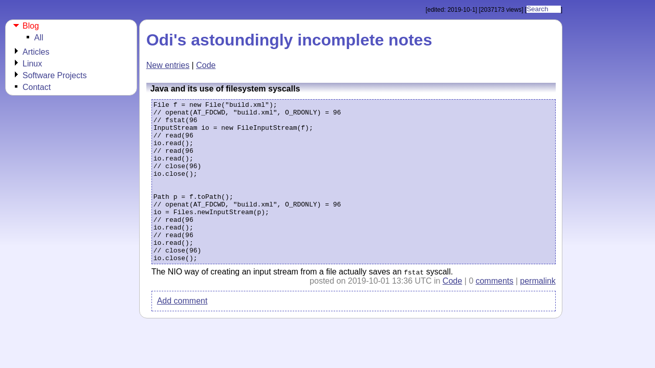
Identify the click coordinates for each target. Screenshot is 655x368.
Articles (36, 52)
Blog (31, 25)
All (38, 37)
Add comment (182, 333)
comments (494, 313)
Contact (37, 87)
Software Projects (54, 75)
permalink (537, 313)
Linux (32, 63)
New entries (167, 65)
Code (205, 65)
